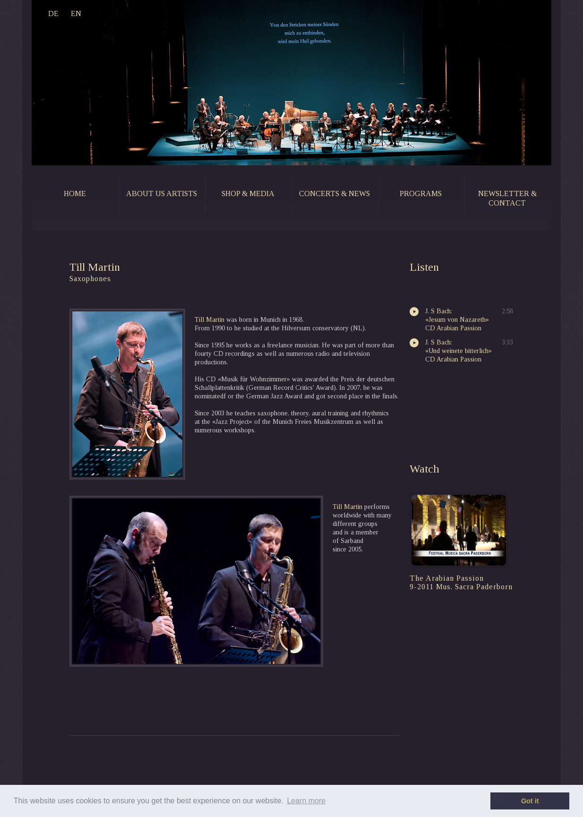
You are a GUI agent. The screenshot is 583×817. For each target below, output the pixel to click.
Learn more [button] (306, 801)
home (75, 193)
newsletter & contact (507, 198)
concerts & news (334, 193)
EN (76, 13)
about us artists (161, 193)
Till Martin (209, 319)
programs (421, 193)
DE (53, 13)
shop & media (248, 193)
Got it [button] (530, 801)
